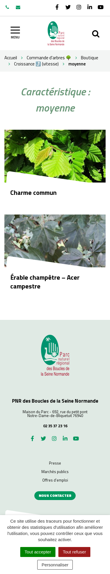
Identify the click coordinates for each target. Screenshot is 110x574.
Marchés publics (55, 472)
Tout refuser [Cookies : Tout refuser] (74, 551)
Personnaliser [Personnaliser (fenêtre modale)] (55, 564)
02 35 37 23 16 (55, 426)
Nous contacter (55, 495)
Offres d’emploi (55, 480)
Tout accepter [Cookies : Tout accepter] (38, 551)
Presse (55, 463)
